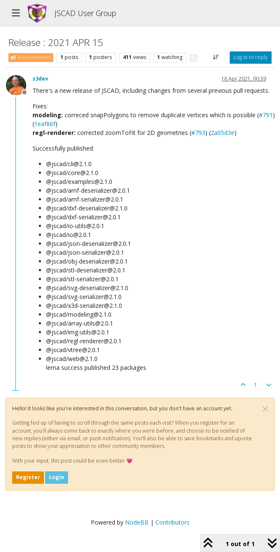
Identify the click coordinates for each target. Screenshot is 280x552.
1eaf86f (44, 124)
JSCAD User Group (85, 13)
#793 (198, 133)
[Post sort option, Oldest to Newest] (216, 57)
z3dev (40, 78)
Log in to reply (251, 57)
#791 (266, 115)
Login (56, 477)
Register (28, 477)
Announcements (31, 57)
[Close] (265, 409)
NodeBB (137, 522)
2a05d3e (222, 133)
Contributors (172, 522)
